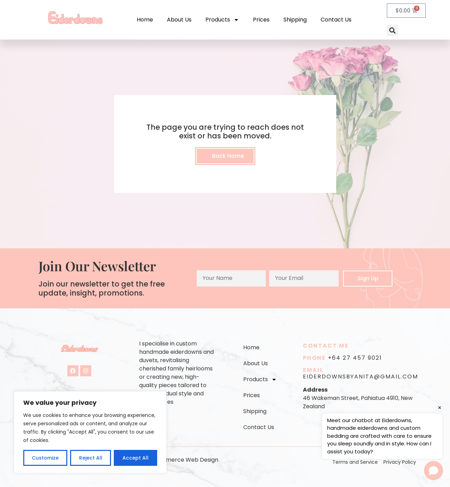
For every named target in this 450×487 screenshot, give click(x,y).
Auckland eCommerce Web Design (170, 460)
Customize (45, 457)
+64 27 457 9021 (355, 358)
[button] (392, 30)
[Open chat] (433, 470)
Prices (261, 20)
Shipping (295, 20)
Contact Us (336, 20)
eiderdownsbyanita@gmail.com (360, 377)
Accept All (135, 457)
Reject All (90, 457)
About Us (179, 20)
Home (145, 20)
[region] (90, 432)
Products (222, 20)
